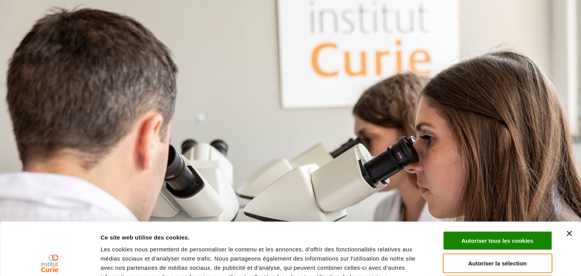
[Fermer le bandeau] (569, 181)
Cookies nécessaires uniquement (497, 233)
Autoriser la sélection (497, 210)
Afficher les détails (126, 261)
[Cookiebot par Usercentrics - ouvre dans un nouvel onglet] (49, 261)
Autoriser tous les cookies (497, 188)
